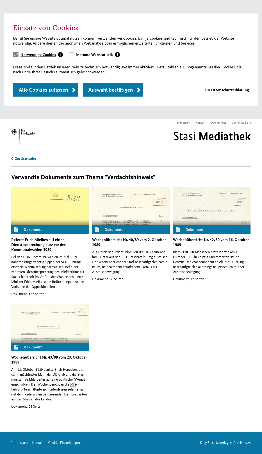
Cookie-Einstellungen (64, 442)
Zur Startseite (25, 158)
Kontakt (200, 122)
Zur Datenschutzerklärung (226, 90)
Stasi (212, 136)
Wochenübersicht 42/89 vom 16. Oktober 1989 (211, 242)
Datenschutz (218, 122)
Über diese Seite (241, 122)
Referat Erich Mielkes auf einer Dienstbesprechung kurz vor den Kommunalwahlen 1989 (38, 244)
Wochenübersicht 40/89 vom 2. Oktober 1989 (129, 242)
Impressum (183, 122)
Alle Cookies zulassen (43, 89)
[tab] (42, 54)
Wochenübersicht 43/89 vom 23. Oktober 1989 (49, 360)
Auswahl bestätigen (110, 89)
